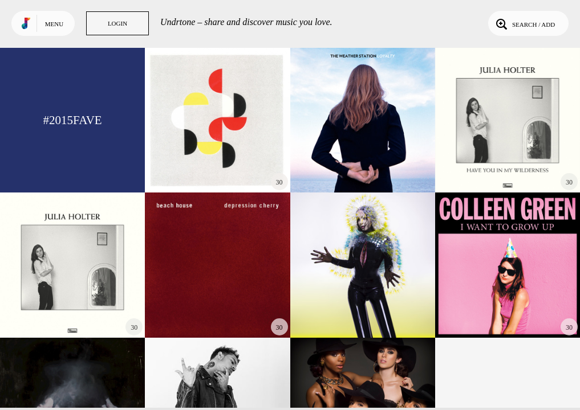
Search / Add (524, 23)
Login (117, 23)
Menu (54, 23)
